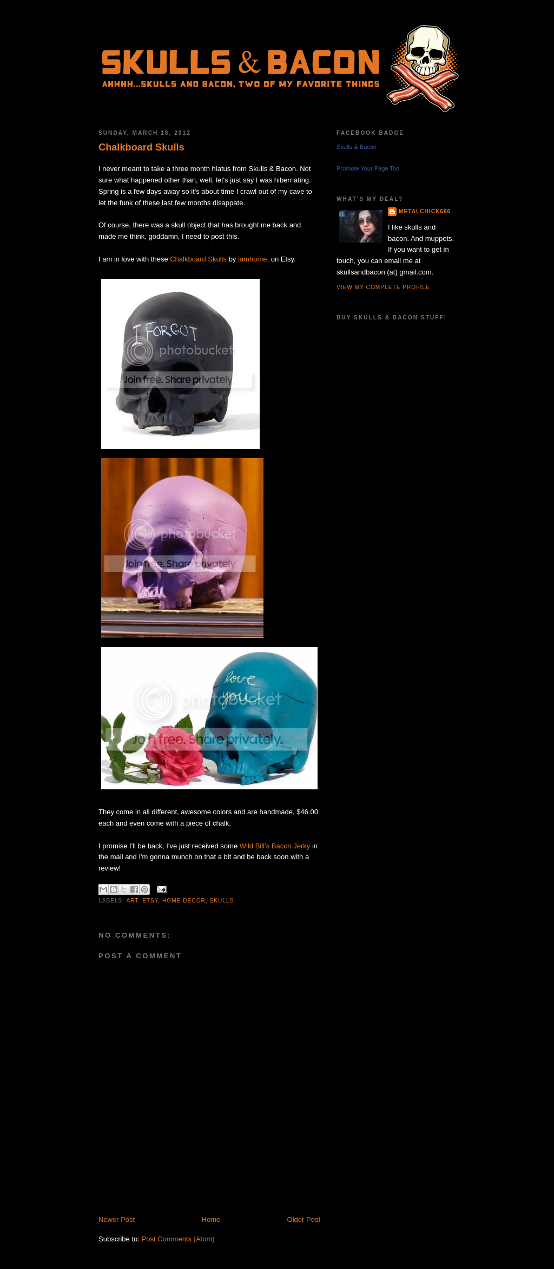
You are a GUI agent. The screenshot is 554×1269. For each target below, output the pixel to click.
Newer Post (116, 1219)
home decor (184, 901)
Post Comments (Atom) (178, 1239)
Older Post (303, 1219)
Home (211, 1219)
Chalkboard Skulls (141, 147)
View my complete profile (383, 287)
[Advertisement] (225, 1203)
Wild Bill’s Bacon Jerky (275, 846)
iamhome (252, 259)
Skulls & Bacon (357, 146)
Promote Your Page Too (368, 168)
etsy (150, 901)
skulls (222, 901)
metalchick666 (425, 211)
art (132, 901)
